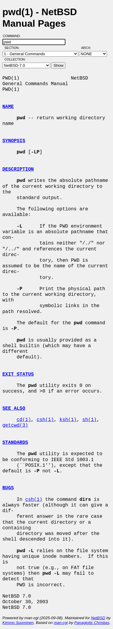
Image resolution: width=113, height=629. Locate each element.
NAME (8, 107)
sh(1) (89, 420)
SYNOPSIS (13, 141)
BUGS (8, 488)
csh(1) (45, 420)
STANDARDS (15, 442)
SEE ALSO (13, 408)
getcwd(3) (15, 425)
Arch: (88, 48)
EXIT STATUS (18, 374)
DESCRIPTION (18, 169)
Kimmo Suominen (18, 622)
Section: (13, 48)
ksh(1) (68, 420)
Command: (13, 36)
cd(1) (24, 420)
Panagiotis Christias (91, 622)
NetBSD (98, 618)
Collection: (15, 59)
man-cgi (61, 622)
